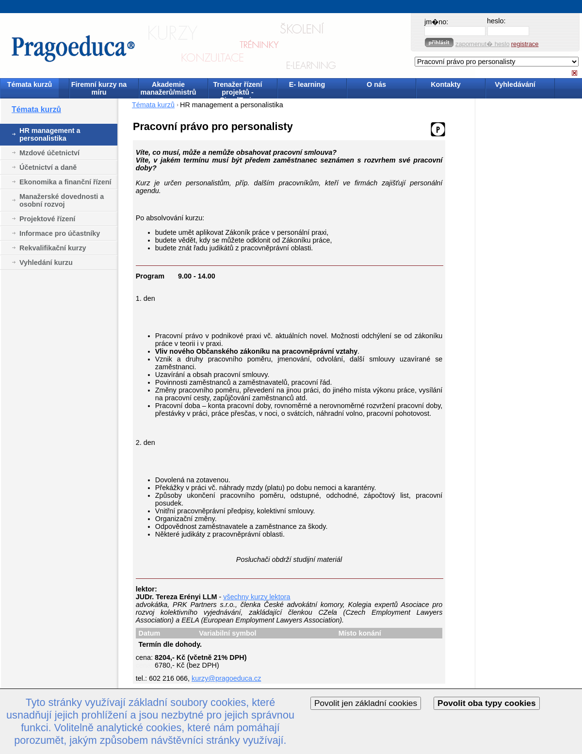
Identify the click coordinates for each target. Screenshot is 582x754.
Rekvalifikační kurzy (52, 248)
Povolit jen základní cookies (365, 703)
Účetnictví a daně (48, 167)
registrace (525, 44)
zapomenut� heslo (482, 44)
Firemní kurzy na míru (99, 88)
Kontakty (446, 84)
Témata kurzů (29, 84)
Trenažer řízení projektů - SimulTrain (237, 89)
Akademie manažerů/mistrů (168, 88)
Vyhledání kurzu (46, 262)
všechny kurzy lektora (256, 597)
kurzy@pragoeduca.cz (226, 678)
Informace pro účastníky (59, 233)
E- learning (307, 84)
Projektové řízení (47, 219)
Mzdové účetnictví (49, 153)
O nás (376, 84)
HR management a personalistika (50, 134)
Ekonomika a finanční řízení (65, 182)
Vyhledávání (515, 84)
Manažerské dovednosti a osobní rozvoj (61, 200)
